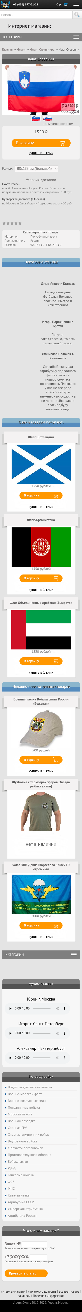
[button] (77, 14)
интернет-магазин (13, 1291)
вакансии (24, 1296)
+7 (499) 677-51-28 (25, 4)
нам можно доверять (42, 1291)
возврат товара (69, 1291)
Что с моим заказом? (41, 1230)
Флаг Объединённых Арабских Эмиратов (41, 602)
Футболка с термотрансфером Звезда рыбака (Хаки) (41, 784)
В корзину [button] (25, 143)
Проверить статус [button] (22, 1273)
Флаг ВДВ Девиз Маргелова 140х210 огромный (41, 867)
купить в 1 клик (41, 153)
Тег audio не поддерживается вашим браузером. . (37, 1009)
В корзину (31, 495)
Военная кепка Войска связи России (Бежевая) (41, 701)
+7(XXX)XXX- (26, 1257)
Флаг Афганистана (41, 520)
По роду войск (41, 1076)
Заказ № (26, 1244)
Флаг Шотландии (41, 437)
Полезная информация (48, 1296)
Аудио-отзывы (41, 983)
